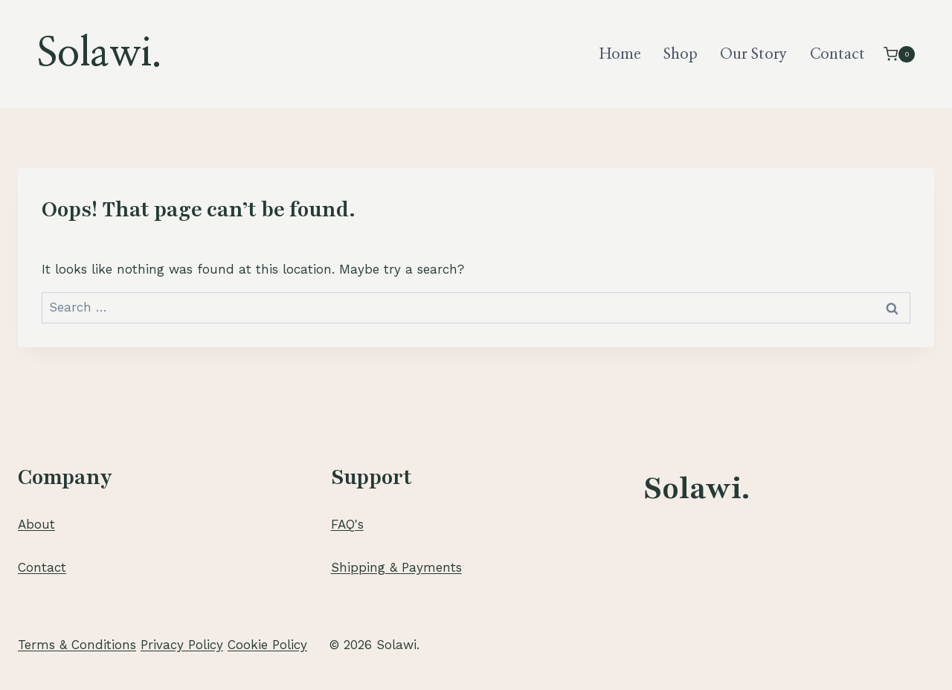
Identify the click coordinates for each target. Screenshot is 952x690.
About (36, 524)
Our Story (753, 54)
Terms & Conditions (77, 644)
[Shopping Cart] (899, 54)
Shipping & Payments (396, 567)
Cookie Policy (267, 644)
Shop (680, 54)
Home (620, 54)
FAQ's (347, 524)
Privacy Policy (182, 644)
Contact (837, 54)
